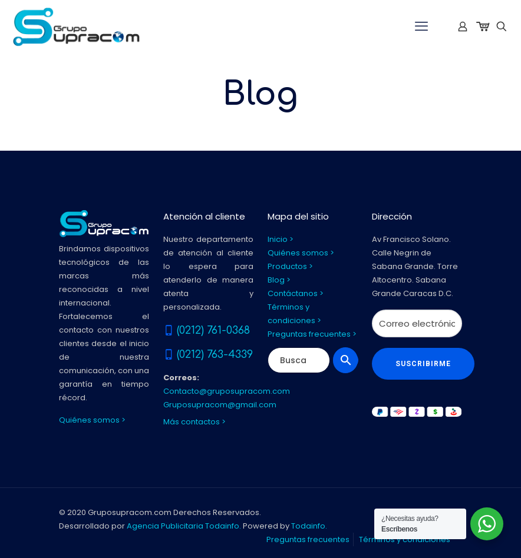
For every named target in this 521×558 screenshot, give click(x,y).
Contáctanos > (296, 293)
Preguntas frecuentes (307, 539)
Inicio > (281, 239)
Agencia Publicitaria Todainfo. (184, 526)
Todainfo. (309, 526)
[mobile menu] (421, 26)
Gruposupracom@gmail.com (219, 404)
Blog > (279, 279)
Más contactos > (194, 421)
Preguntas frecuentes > (312, 334)
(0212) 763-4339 (215, 354)
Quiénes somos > (92, 420)
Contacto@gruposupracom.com (226, 391)
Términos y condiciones (404, 539)
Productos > (290, 266)
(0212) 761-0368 (213, 330)
